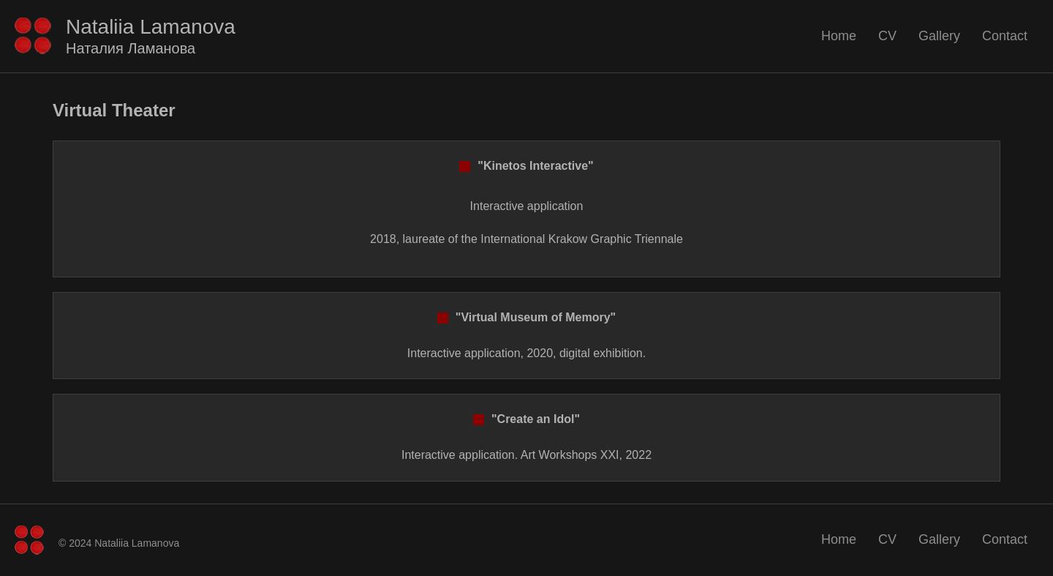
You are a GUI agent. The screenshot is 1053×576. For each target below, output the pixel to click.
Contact (1004, 36)
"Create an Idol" (526, 419)
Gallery (939, 36)
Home (838, 36)
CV (887, 36)
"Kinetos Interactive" (526, 166)
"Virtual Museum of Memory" (526, 317)
